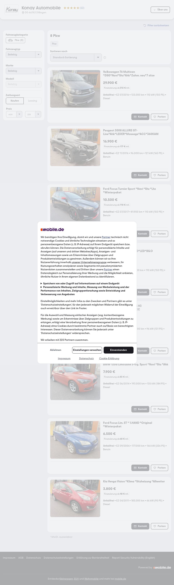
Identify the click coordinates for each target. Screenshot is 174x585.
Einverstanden (118, 350)
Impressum (64, 358)
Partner (106, 237)
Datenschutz (86, 358)
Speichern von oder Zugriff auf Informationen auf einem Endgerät (81, 283)
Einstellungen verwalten (87, 350)
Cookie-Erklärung (109, 358)
